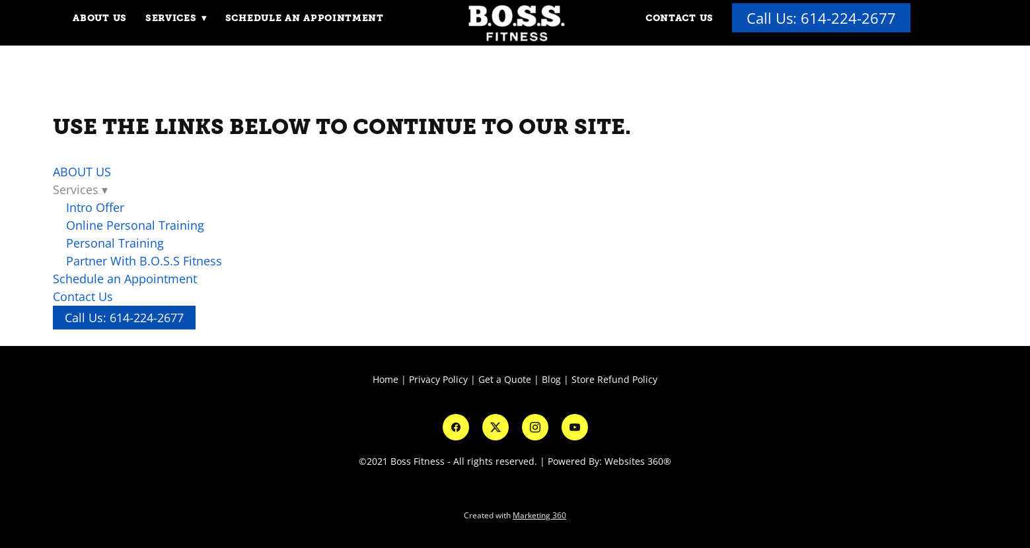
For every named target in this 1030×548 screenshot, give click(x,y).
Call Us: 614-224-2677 (822, 18)
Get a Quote (504, 379)
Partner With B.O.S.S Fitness (144, 260)
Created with (515, 515)
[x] (495, 427)
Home (387, 379)
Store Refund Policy (614, 379)
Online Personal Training (135, 225)
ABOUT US (100, 18)
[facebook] (456, 427)
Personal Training (115, 243)
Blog (551, 379)
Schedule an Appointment (305, 18)
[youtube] (575, 427)
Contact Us (680, 18)
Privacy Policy (438, 379)
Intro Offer (95, 207)
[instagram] (535, 427)
